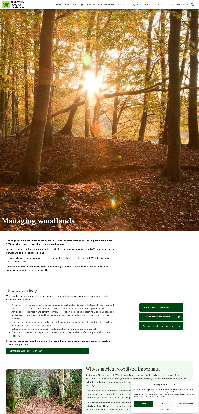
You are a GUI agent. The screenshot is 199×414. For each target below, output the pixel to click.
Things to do (135, 5)
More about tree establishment (161, 317)
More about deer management (161, 308)
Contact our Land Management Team (48, 351)
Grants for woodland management (161, 326)
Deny (164, 404)
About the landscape (73, 5)
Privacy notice (164, 409)
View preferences (185, 404)
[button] (194, 384)
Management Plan (106, 5)
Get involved (159, 5)
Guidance (91, 5)
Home (58, 5)
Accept (143, 404)
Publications (182, 5)
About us (122, 5)
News (171, 5)
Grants (147, 5)
